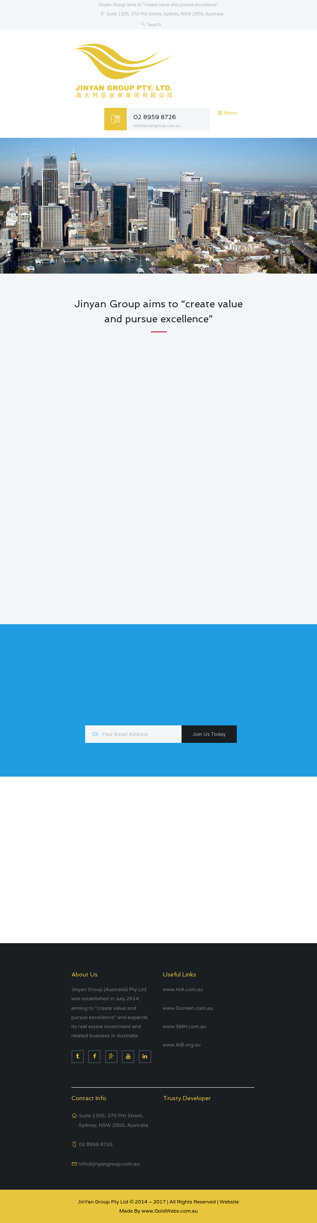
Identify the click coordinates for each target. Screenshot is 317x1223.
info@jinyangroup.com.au (157, 125)
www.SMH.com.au (184, 1026)
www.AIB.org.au (182, 1044)
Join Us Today (209, 734)
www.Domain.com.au (188, 1008)
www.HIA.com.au (183, 989)
